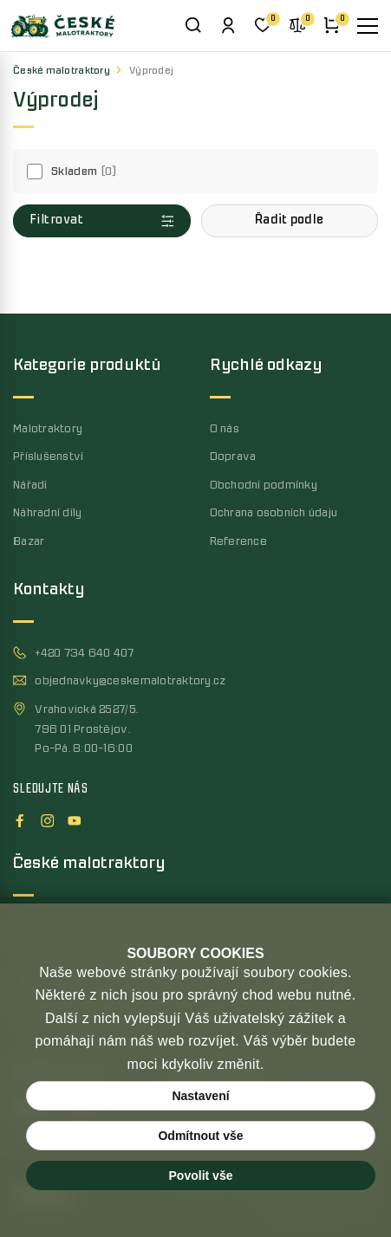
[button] (290, 220)
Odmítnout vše (200, 1136)
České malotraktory (61, 70)
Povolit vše (201, 1175)
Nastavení (200, 1096)
